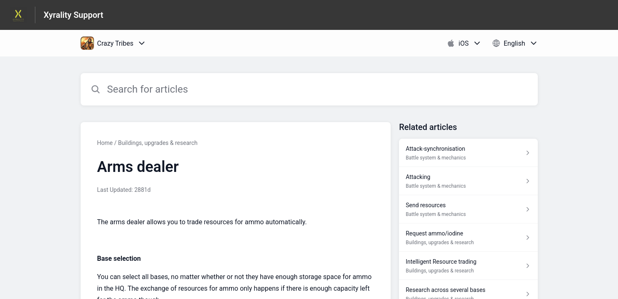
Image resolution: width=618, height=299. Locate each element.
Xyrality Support (73, 15)
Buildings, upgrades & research (157, 143)
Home (105, 143)
